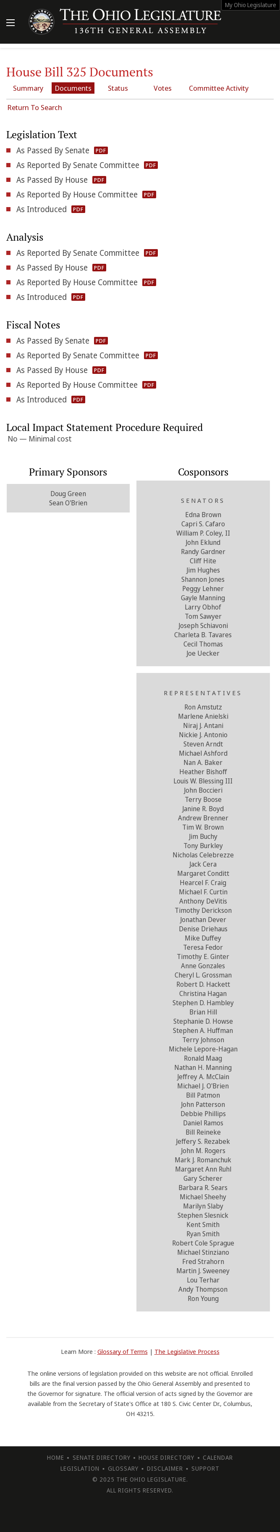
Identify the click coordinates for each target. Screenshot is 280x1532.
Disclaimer (165, 1468)
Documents (73, 88)
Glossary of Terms (122, 1351)
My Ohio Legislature (250, 5)
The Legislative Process (187, 1351)
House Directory (166, 1457)
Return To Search (34, 107)
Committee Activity (219, 88)
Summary (28, 88)
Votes (163, 88)
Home (55, 1457)
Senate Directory (102, 1457)
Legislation (79, 1468)
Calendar (218, 1457)
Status (118, 88)
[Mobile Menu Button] (10, 23)
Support (205, 1468)
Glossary (123, 1468)
